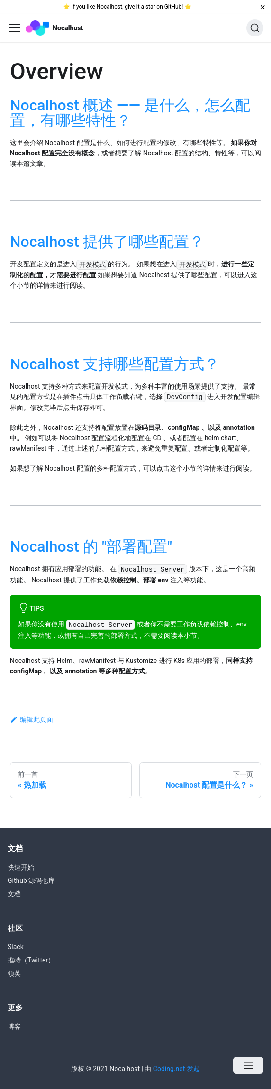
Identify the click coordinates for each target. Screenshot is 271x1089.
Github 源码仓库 (31, 880)
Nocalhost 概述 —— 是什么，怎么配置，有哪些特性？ (130, 112)
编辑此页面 (31, 719)
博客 (14, 1026)
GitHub (173, 6)
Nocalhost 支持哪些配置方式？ (114, 364)
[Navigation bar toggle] (15, 28)
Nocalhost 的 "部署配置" (91, 546)
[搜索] (254, 27)
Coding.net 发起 (176, 1068)
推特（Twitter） (31, 960)
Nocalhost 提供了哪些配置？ (107, 242)
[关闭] (262, 7)
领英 (14, 973)
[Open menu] (248, 1065)
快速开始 (21, 867)
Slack (16, 947)
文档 (14, 894)
